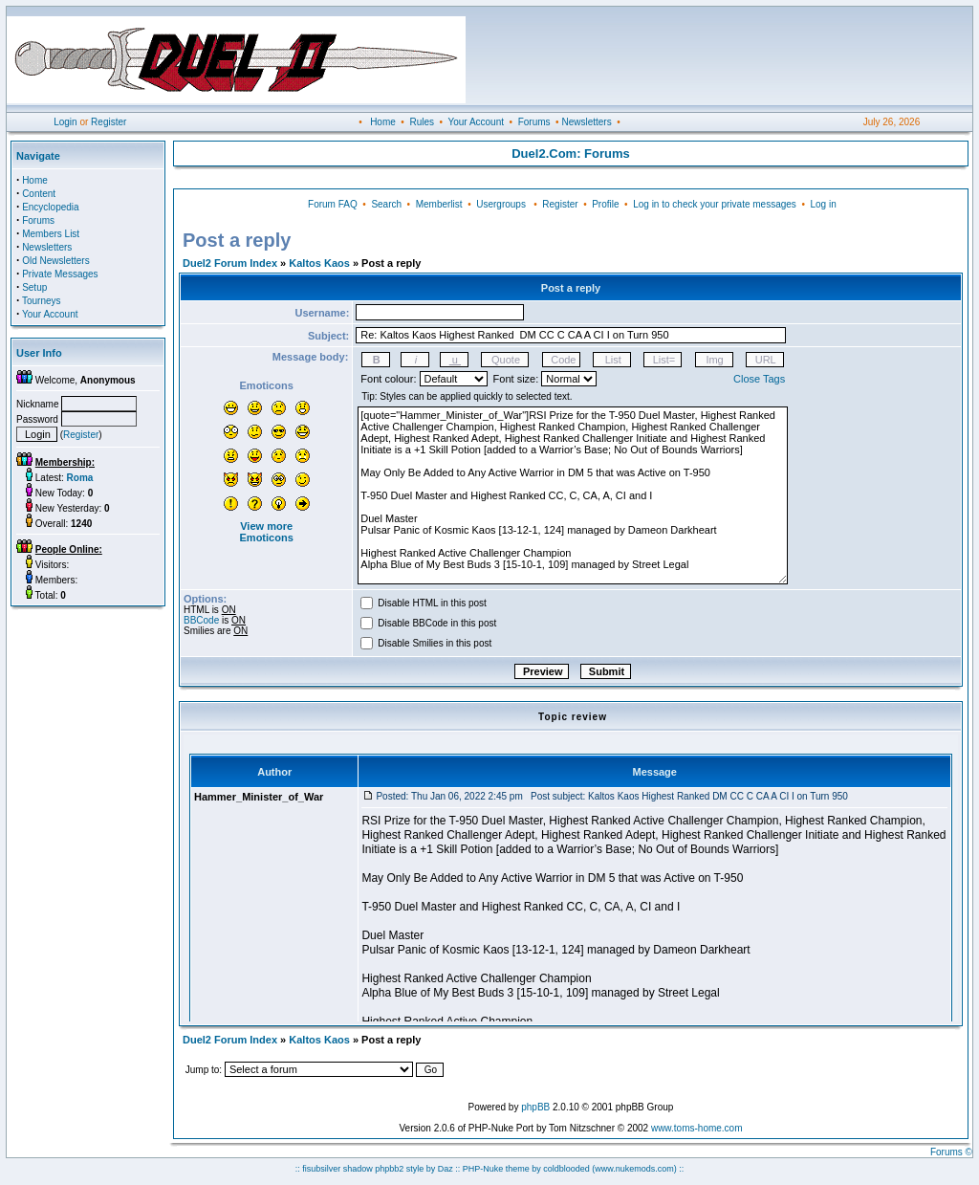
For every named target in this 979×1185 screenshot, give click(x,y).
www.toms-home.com (697, 1128)
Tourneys (41, 301)
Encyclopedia (50, 207)
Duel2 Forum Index (230, 263)
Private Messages (60, 274)
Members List (50, 234)
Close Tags (759, 378)
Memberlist (439, 204)
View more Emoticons (267, 531)
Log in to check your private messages (714, 204)
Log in (823, 204)
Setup (34, 287)
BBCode (201, 620)
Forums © (951, 1152)
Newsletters (586, 122)
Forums (534, 122)
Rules (421, 122)
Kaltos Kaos (319, 263)
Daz (445, 1169)
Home (383, 122)
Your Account (475, 122)
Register (108, 122)
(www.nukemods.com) (634, 1169)
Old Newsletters (56, 260)
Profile (605, 204)
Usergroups (501, 204)
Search (386, 204)
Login (65, 122)
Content (38, 193)
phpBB (535, 1107)
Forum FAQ (333, 204)
